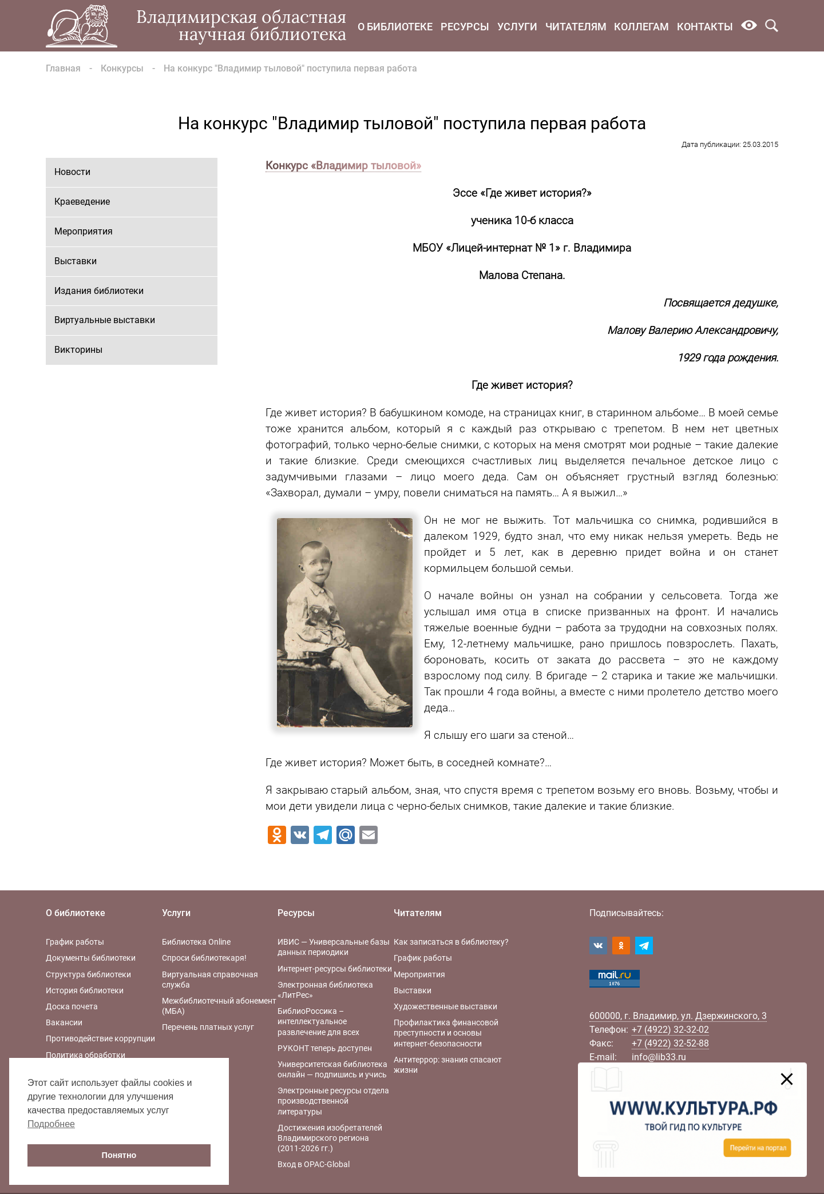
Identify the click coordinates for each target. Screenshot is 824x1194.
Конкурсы (122, 68)
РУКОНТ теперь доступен (325, 1048)
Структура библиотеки (88, 974)
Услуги (517, 27)
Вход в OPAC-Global (314, 1164)
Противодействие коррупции (100, 1038)
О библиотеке (395, 27)
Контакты (705, 27)
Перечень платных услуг (208, 1027)
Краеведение (82, 201)
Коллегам (641, 27)
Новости (72, 171)
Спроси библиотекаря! (204, 957)
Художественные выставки (445, 1006)
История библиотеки (85, 990)
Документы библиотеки (91, 957)
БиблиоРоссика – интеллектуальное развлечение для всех (318, 1021)
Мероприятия (83, 231)
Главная (63, 68)
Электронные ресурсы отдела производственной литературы (333, 1101)
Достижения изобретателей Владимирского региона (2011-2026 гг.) (330, 1138)
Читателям (576, 27)
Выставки (75, 261)
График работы (75, 941)
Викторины (78, 349)
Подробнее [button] (51, 1124)
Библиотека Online (196, 941)
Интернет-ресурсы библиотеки (335, 968)
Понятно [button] (119, 1155)
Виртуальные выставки (104, 320)
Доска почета (72, 1006)
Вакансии (64, 1022)
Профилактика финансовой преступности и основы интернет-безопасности (446, 1033)
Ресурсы (465, 27)
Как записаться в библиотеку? (451, 941)
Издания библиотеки (99, 290)
